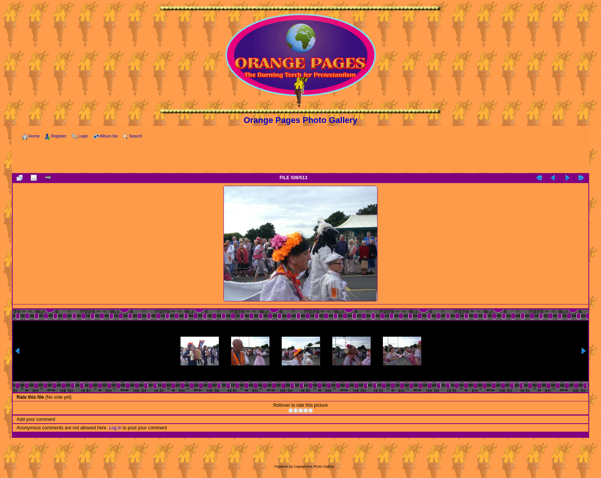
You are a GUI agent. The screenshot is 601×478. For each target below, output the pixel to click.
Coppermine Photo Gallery (314, 466)
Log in (115, 428)
